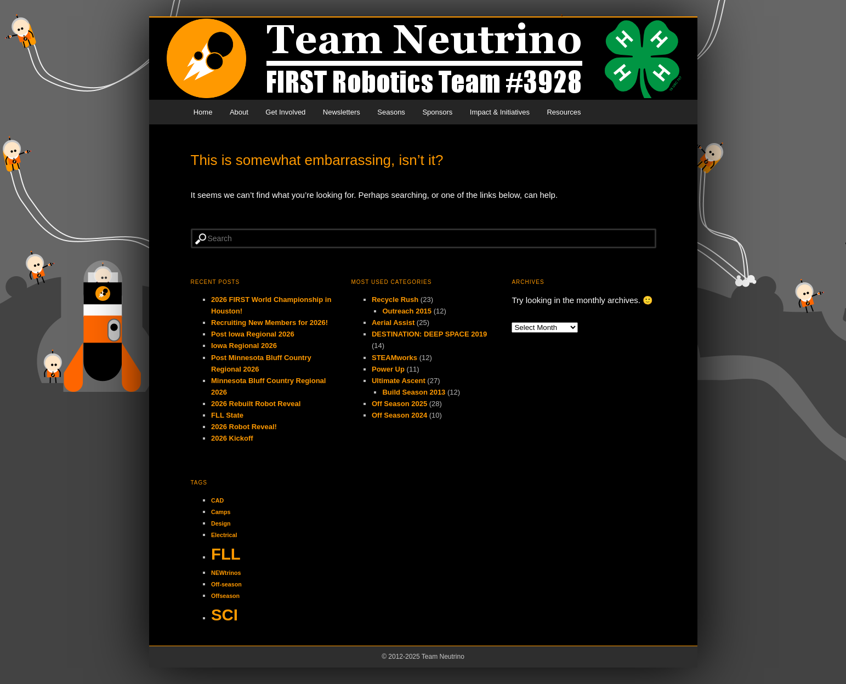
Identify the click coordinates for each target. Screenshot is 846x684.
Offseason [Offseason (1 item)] (225, 595)
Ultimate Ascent (398, 381)
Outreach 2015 (406, 311)
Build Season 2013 (413, 392)
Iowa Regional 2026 (244, 345)
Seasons (391, 112)
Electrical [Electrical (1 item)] (224, 535)
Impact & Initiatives (500, 112)
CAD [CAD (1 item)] (217, 500)
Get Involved (285, 112)
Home (203, 112)
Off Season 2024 (399, 415)
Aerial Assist (393, 322)
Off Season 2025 (399, 404)
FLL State (227, 415)
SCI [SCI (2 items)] (224, 615)
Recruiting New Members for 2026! (269, 322)
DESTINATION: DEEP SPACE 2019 (429, 334)
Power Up (388, 369)
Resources (564, 112)
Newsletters (341, 112)
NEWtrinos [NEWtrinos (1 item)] (226, 572)
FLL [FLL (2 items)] (226, 554)
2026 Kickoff (232, 438)
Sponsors (437, 112)
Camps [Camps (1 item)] (221, 512)
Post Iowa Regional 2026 (252, 334)
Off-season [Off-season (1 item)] (226, 584)
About (239, 112)
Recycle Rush (395, 299)
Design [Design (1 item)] (221, 523)
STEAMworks (394, 358)
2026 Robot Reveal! (244, 427)
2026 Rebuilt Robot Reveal (255, 404)
